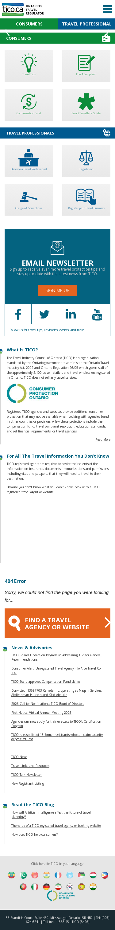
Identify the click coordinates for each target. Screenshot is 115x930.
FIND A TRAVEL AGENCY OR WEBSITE (59, 622)
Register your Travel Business (86, 197)
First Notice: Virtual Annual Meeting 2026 (41, 712)
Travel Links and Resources (30, 766)
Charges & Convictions (29, 197)
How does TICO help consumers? (34, 834)
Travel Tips (29, 63)
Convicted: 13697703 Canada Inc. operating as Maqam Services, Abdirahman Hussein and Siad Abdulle (56, 692)
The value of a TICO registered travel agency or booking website (56, 825)
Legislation (86, 158)
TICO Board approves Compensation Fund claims (45, 681)
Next (107, 30)
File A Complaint (86, 63)
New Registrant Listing (27, 783)
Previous (7, 30)
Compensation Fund (29, 102)
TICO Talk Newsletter (26, 774)
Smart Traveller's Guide (86, 102)
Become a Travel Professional (29, 158)
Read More (102, 439)
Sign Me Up (57, 290)
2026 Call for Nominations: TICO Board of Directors (47, 703)
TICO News (19, 757)
